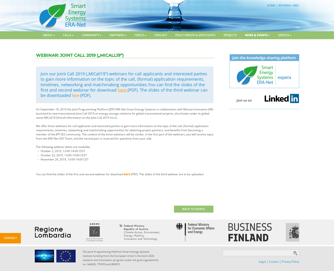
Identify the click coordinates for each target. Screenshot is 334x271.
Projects (230, 35)
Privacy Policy (290, 262)
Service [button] (285, 35)
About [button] (49, 35)
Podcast (160, 35)
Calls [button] (68, 35)
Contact (274, 262)
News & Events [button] (257, 35)
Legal (262, 262)
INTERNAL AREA (289, 5)
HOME (271, 5)
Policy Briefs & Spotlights (195, 35)
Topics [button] (140, 35)
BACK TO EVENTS (193, 209)
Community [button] (92, 35)
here (123, 90)
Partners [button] (118, 35)
